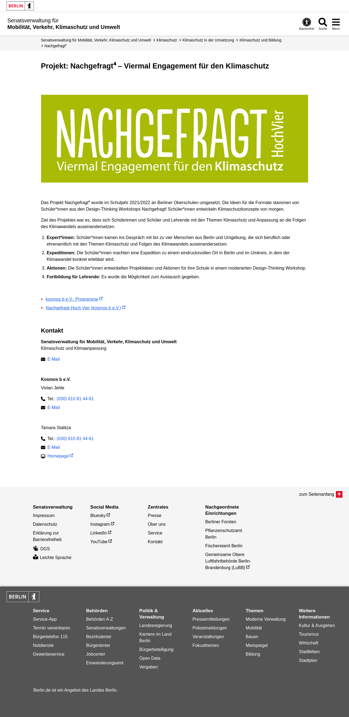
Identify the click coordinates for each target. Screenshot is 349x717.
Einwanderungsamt (105, 663)
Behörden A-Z (99, 619)
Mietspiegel (257, 645)
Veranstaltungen (208, 636)
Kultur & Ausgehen (317, 625)
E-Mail (53, 360)
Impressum (44, 515)
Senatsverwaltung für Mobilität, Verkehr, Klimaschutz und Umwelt (96, 40)
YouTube (98, 541)
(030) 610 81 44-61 (75, 438)
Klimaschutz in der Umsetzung (208, 40)
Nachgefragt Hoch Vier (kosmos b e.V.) (83, 308)
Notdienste (43, 645)
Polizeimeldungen (209, 628)
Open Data (149, 658)
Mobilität (254, 628)
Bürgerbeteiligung (156, 649)
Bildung (253, 654)
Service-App (45, 619)
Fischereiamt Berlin (224, 545)
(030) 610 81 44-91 (75, 398)
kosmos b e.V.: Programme (72, 299)
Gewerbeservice (49, 654)
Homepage (58, 456)
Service (155, 533)
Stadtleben (309, 651)
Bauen (252, 636)
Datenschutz (45, 524)
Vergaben (148, 667)
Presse (154, 515)
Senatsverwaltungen (106, 628)
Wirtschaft (308, 643)
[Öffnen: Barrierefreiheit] (306, 24)
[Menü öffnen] (335, 24)
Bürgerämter (98, 645)
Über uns (157, 524)
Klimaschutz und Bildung (260, 40)
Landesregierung (155, 625)
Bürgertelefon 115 (50, 636)
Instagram (100, 524)
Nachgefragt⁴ (55, 46)
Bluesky (98, 515)
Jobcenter (95, 654)
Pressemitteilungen (211, 619)
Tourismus (309, 634)
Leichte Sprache (52, 557)
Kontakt (155, 541)
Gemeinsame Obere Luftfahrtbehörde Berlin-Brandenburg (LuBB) (228, 561)
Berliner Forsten (220, 521)
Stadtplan (308, 660)
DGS (41, 548)
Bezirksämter (99, 636)
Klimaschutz (167, 40)
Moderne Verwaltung (266, 619)
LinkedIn (98, 533)
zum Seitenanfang (316, 494)
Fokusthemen (205, 645)
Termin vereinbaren (51, 628)
